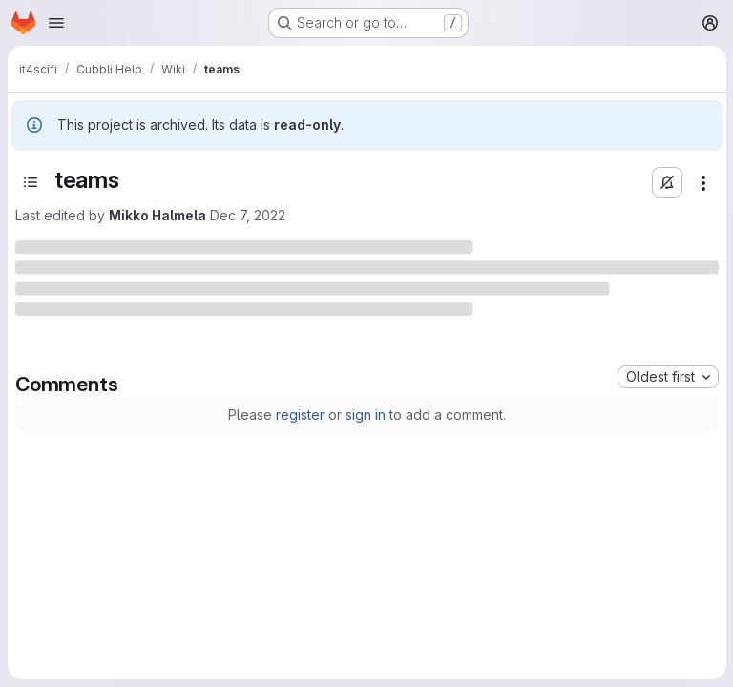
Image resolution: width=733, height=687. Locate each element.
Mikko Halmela (157, 215)
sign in (366, 414)
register (300, 414)
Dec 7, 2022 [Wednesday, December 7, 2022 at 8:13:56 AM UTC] (247, 215)
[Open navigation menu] (56, 23)
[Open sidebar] (30, 182)
